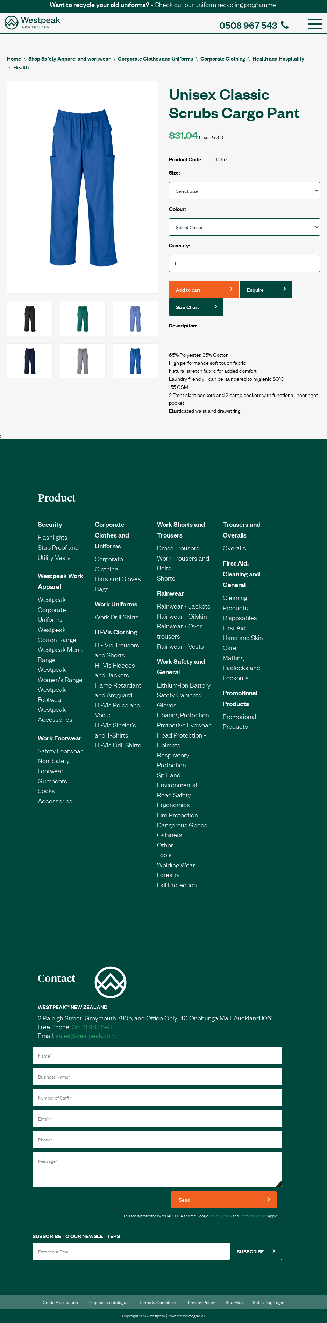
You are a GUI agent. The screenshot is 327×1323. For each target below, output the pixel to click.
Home (14, 58)
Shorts (166, 578)
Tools (164, 854)
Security (50, 523)
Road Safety (174, 794)
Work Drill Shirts (117, 616)
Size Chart (187, 307)
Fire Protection (177, 814)
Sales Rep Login (268, 1302)
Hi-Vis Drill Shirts (118, 744)
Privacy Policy (220, 1215)
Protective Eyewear (184, 724)
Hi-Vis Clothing (116, 631)
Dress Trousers (178, 547)
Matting (233, 657)
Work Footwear (59, 737)
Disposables (240, 617)
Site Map (234, 1302)
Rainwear (170, 592)
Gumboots (52, 780)
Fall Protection (177, 884)
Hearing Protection (183, 714)
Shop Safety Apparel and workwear (69, 58)
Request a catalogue (108, 1302)
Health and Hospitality (278, 58)
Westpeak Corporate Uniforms (52, 609)
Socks (46, 790)
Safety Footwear (60, 750)
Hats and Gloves (118, 578)
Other (165, 844)
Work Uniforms (116, 603)
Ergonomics (173, 804)
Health (21, 67)
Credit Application (60, 1302)
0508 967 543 (254, 24)
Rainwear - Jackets (184, 606)
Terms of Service (253, 1215)
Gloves (167, 704)
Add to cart (188, 289)
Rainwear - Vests (180, 646)
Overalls (234, 547)
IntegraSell (196, 1316)
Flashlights (52, 537)
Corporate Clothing (222, 58)
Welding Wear (176, 864)
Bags (102, 588)
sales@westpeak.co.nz (87, 1035)
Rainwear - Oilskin (182, 616)
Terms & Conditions (158, 1302)
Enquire (255, 289)
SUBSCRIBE (250, 1251)
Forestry (168, 874)
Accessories (55, 800)
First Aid (234, 627)
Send (184, 1199)
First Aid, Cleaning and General (241, 573)
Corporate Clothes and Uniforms (155, 58)
